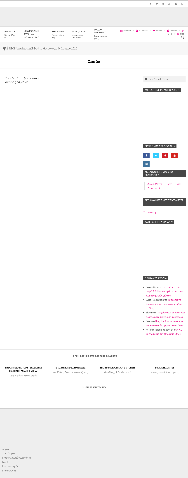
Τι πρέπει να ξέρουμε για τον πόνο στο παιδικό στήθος (164, 304)
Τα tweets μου (151, 212)
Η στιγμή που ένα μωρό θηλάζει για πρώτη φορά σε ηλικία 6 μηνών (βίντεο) (164, 291)
